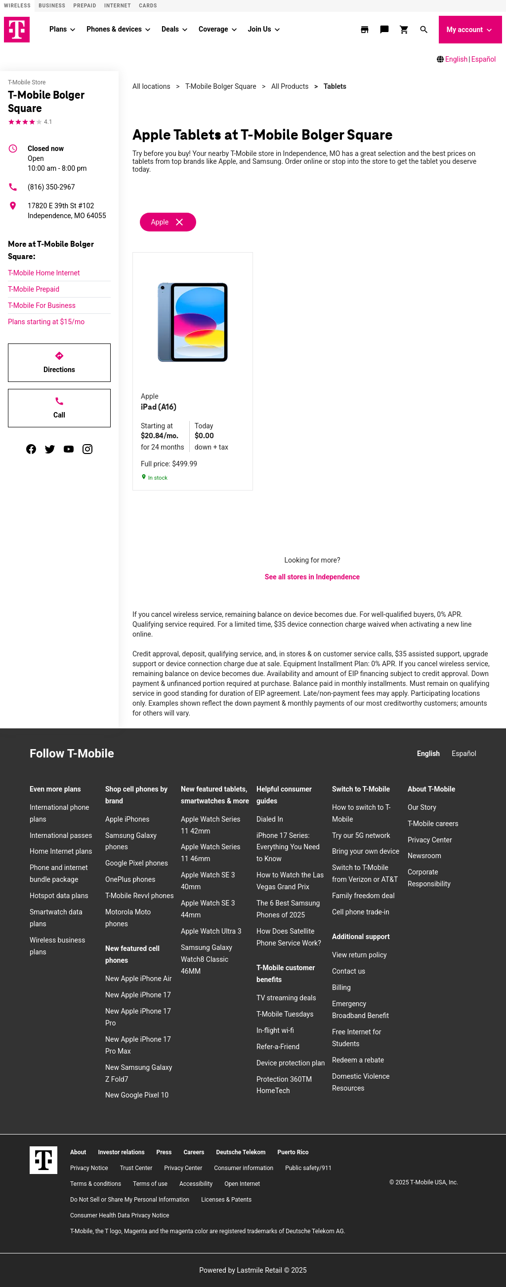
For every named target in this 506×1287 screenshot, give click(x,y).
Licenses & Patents (226, 1199)
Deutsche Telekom (240, 1152)
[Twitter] (175, 754)
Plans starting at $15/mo (46, 322)
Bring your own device (365, 851)
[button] (425, 30)
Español (483, 59)
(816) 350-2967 (41, 187)
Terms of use (150, 1183)
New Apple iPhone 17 (138, 995)
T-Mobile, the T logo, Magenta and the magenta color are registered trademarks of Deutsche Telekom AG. (207, 1231)
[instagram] (87, 449)
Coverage (213, 29)
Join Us (259, 29)
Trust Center (136, 1168)
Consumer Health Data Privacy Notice (119, 1215)
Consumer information (243, 1168)
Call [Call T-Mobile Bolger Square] (59, 407)
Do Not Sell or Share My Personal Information (129, 1199)
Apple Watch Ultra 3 (211, 931)
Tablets (335, 86)
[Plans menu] (73, 30)
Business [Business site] (52, 5)
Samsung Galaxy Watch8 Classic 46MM (206, 959)
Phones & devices (114, 29)
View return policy (359, 955)
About (78, 1152)
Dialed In (269, 819)
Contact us (348, 971)
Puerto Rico (292, 1152)
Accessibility (195, 1183)
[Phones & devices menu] (148, 30)
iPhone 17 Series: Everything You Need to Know (288, 847)
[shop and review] (405, 30)
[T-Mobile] (43, 1160)
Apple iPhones (127, 819)
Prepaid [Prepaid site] (85, 5)
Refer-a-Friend (277, 1047)
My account (470, 30)
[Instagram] (132, 754)
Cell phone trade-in (360, 912)
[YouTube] (197, 754)
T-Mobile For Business (42, 305)
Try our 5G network (361, 835)
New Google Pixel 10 (137, 1095)
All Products (290, 86)
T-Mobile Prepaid (33, 289)
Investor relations (121, 1152)
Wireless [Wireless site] (17, 5)
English (456, 59)
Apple (160, 222)
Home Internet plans (61, 851)
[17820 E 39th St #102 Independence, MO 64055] (59, 211)
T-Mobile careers (433, 824)
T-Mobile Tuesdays (284, 1014)
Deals (170, 29)
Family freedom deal (363, 896)
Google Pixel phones (136, 863)
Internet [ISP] (117, 5)
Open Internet (242, 1183)
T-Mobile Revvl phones (139, 896)
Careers (193, 1152)
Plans (58, 29)
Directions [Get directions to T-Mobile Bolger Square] (59, 362)
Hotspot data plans (59, 896)
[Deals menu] (185, 30)
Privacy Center (430, 840)
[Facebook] (154, 754)
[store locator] (366, 30)
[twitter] (50, 449)
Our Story (422, 807)
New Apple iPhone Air (138, 979)
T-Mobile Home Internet (44, 273)
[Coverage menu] (234, 30)
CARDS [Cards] (148, 5)
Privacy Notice (89, 1168)
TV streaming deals (286, 998)
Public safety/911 (308, 1168)
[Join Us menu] (277, 30)
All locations (151, 86)
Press (164, 1152)
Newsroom (424, 856)
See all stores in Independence (312, 577)
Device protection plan (290, 1063)
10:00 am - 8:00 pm (57, 158)
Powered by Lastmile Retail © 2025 (252, 1270)
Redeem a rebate (358, 1060)
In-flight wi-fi (275, 1030)
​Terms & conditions (95, 1183)
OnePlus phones (130, 879)
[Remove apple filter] (168, 222)
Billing (341, 987)
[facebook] (31, 449)
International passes (61, 835)
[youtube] (69, 449)
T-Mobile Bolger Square (220, 86)
